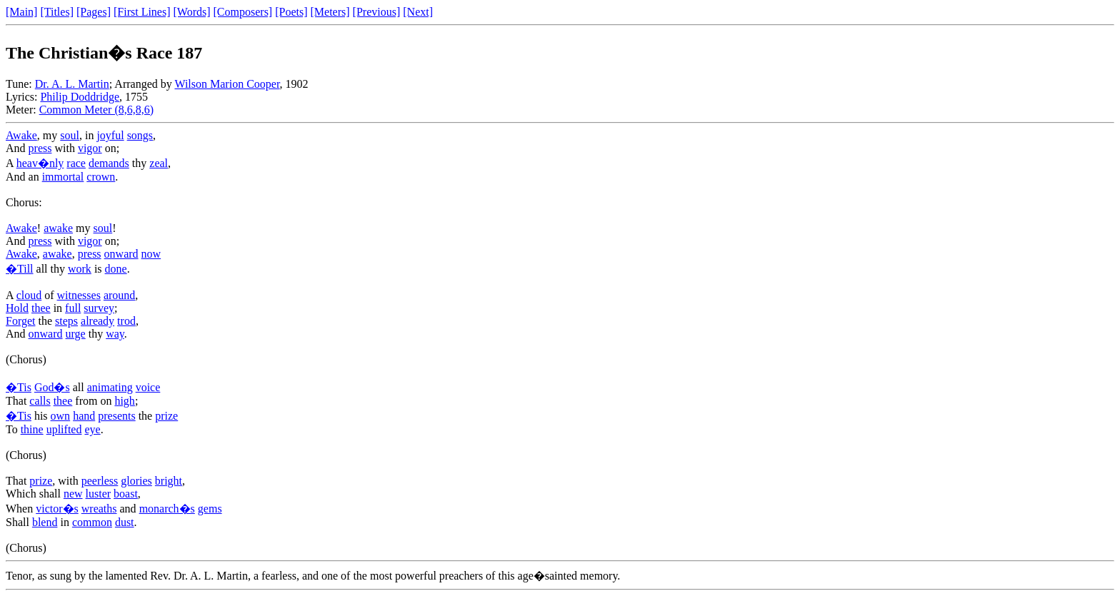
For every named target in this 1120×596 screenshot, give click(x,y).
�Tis (18, 387)
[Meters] (330, 12)
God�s (52, 387)
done (116, 269)
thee (41, 308)
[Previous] (377, 12)
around (119, 295)
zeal (158, 163)
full (73, 308)
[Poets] (291, 12)
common (92, 522)
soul (69, 135)
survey (99, 308)
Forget (20, 321)
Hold (17, 308)
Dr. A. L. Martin (72, 84)
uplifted (64, 429)
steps (66, 321)
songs (140, 135)
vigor (90, 148)
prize (166, 416)
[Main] (21, 12)
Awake (21, 135)
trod (126, 321)
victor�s (57, 508)
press (40, 148)
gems (210, 508)
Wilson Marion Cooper (226, 84)
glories (136, 481)
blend (45, 522)
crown (100, 177)
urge (76, 334)
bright (168, 481)
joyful (110, 135)
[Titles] (57, 12)
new (73, 494)
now (151, 254)
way (115, 334)
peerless (100, 481)
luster (98, 494)
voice (148, 387)
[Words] (192, 12)
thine (32, 429)
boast (126, 494)
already (97, 321)
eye (92, 429)
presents (116, 416)
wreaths (99, 508)
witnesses (79, 295)
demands (109, 163)
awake (58, 228)
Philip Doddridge (79, 97)
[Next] (418, 12)
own (61, 416)
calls (39, 401)
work (79, 269)
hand (84, 416)
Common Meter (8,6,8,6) (96, 109)
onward (121, 254)
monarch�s (167, 508)
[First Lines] (142, 12)
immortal (63, 177)
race (76, 163)
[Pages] (93, 12)
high (124, 401)
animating (110, 387)
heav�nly (40, 163)
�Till (20, 269)
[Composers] (243, 12)
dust (124, 522)
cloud (29, 295)
